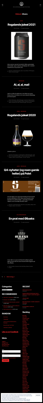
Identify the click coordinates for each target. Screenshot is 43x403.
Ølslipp (32, 204)
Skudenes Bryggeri (15, 72)
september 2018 (25, 390)
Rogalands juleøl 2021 (21, 25)
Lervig (24, 71)
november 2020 (25, 358)
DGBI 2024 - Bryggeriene (8, 297)
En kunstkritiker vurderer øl (28, 306)
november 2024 (25, 318)
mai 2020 (24, 363)
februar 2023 (25, 328)
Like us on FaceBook (11, 332)
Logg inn (4, 341)
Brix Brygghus (15, 155)
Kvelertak (33, 100)
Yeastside (28, 157)
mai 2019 (24, 378)
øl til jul (22, 156)
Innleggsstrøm (5, 343)
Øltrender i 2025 (6, 299)
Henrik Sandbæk (12, 266)
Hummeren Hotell (18, 266)
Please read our (9, 358)
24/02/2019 (17, 222)
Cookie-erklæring (27, 400)
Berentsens (11, 71)
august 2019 (25, 375)
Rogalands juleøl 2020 (21, 115)
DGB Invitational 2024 (7, 309)
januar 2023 (25, 330)
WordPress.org (5, 345)
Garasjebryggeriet (22, 155)
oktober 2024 (25, 319)
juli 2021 (24, 347)
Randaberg (27, 101)
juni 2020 (24, 362)
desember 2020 (25, 356)
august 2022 (25, 336)
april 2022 (24, 339)
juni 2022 (24, 337)
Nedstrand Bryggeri (17, 101)
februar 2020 (25, 368)
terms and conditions (12, 358)
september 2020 (26, 361)
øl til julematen (26, 156)
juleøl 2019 (23, 204)
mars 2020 (24, 366)
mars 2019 (24, 381)
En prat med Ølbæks (21, 219)
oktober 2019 (25, 374)
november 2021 (25, 343)
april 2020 (24, 365)
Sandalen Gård (14, 102)
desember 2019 (25, 371)
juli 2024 (24, 321)
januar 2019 (25, 384)
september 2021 (25, 344)
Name (3, 349)
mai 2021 (24, 350)
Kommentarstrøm (5, 344)
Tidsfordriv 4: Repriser (7, 327)
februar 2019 (25, 383)
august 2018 (25, 391)
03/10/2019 (17, 177)
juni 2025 (24, 315)
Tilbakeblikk (5, 319)
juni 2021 (24, 349)
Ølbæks (27, 71)
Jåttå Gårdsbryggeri (16, 71)
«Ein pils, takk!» (25, 298)
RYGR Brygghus (32, 71)
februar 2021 (25, 353)
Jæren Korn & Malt (27, 100)
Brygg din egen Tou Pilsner (8, 325)
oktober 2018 (25, 388)
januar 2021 (24, 355)
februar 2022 (25, 340)
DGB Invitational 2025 (27, 290)
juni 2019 (24, 377)
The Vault (24, 157)
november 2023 (25, 324)
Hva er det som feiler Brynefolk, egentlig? (11, 302)
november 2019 (25, 372)
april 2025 (24, 317)
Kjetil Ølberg (24, 266)
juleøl (22, 71)
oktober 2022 (25, 333)
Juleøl (21, 21)
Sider (18, 102)
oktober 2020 (25, 359)
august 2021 (25, 346)
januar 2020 (25, 369)
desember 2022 (25, 331)
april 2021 (24, 352)
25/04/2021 (17, 88)
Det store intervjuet (21, 214)
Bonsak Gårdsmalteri (12, 100)
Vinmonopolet (29, 102)
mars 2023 (24, 327)
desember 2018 (25, 385)
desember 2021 (25, 341)
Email (3, 353)
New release (21, 81)
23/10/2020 (17, 119)
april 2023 (24, 325)
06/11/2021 (17, 28)
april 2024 (24, 322)
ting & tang (5, 317)
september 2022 (25, 334)
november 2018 (25, 387)
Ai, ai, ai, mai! (21, 85)
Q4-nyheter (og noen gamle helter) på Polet (21, 172)
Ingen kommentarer (25, 28)
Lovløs (12, 101)
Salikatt (10, 72)
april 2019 (24, 380)
